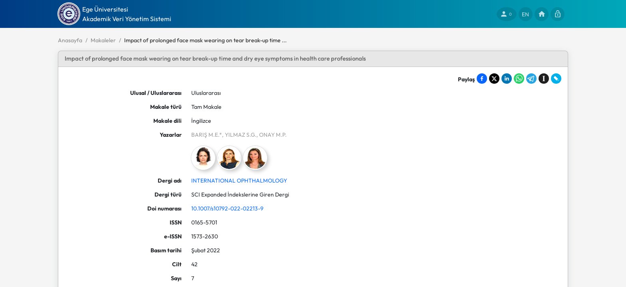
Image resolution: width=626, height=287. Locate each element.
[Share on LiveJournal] (556, 78)
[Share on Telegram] (531, 78)
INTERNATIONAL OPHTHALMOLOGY (239, 180)
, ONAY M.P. (271, 134)
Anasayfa (70, 40)
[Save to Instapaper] (544, 78)
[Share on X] (494, 78)
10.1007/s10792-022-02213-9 (227, 208)
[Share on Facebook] (482, 78)
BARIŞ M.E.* (206, 134)
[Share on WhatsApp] (519, 78)
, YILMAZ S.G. (239, 134)
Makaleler (103, 40)
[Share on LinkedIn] (506, 78)
